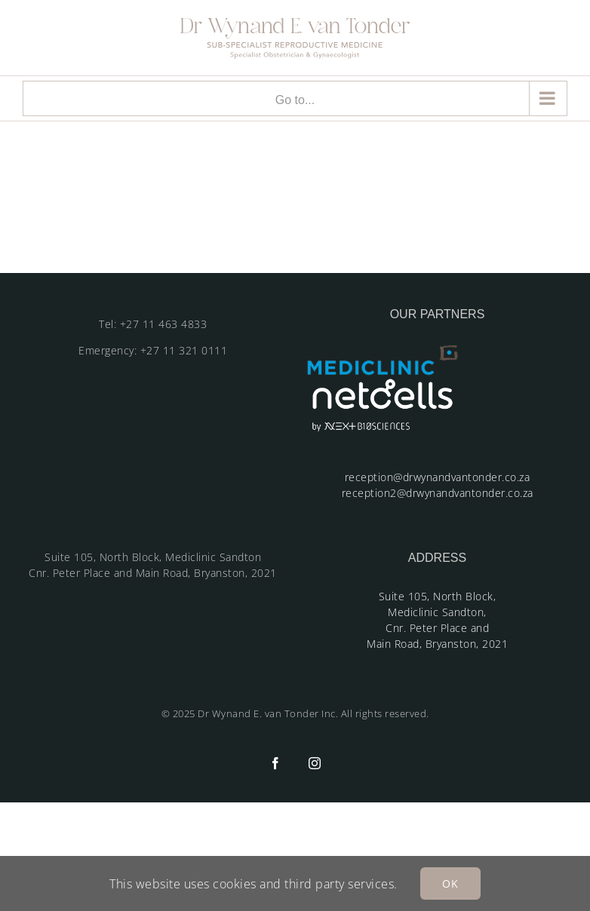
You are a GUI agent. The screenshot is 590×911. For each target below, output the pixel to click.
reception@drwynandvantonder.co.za (437, 477)
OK (450, 883)
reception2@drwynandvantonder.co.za (437, 493)
